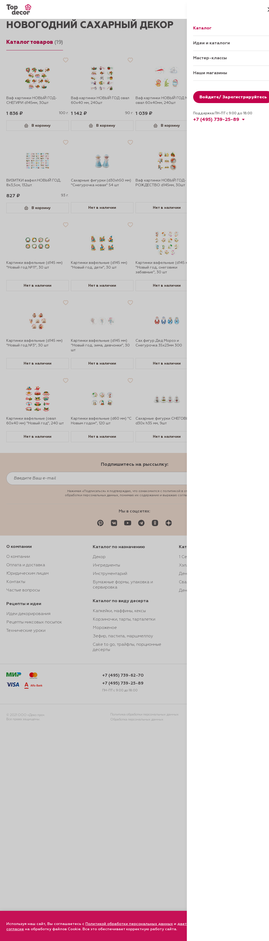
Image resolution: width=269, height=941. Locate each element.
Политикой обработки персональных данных (129, 924)
